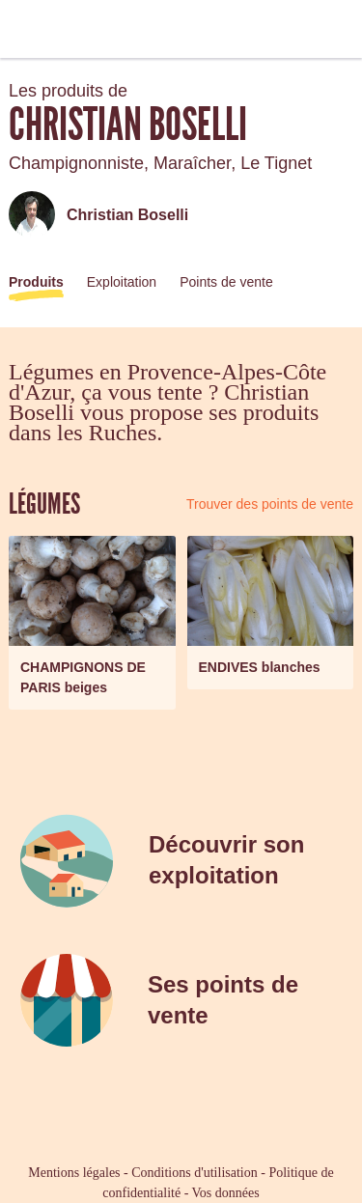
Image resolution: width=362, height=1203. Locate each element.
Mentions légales (74, 1172)
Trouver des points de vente (269, 504)
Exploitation (121, 282)
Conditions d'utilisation (194, 1172)
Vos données (226, 1193)
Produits (36, 282)
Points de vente (226, 282)
